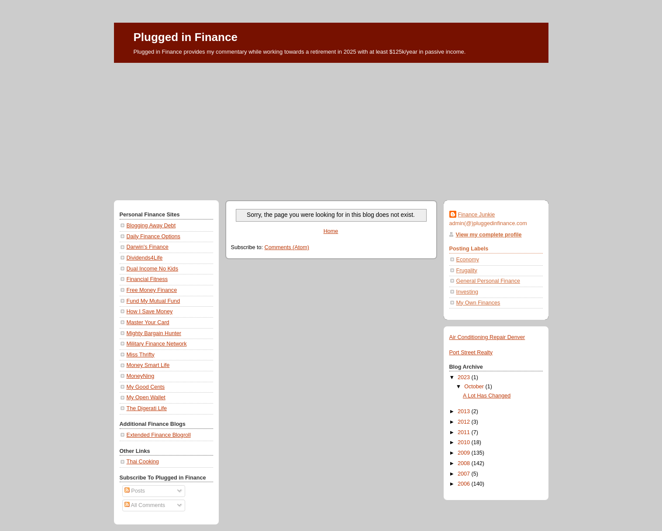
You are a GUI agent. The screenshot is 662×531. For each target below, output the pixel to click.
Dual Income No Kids (152, 269)
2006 (465, 484)
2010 (465, 442)
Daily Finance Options (153, 236)
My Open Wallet (146, 397)
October (474, 387)
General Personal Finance (488, 281)
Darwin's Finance (148, 247)
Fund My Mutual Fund (153, 301)
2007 (465, 474)
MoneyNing (141, 376)
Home (331, 231)
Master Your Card (148, 322)
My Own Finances (478, 303)
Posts (134, 491)
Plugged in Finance (186, 37)
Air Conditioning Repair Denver (487, 337)
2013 (465, 411)
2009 (465, 453)
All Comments (144, 505)
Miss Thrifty (141, 355)
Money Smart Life (148, 365)
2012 (465, 422)
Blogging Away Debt (151, 226)
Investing (467, 292)
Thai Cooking (143, 462)
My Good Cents (146, 387)
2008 (465, 463)
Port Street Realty (471, 352)
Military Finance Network (157, 344)
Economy (467, 260)
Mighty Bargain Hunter (154, 333)
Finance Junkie (476, 215)
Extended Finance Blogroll (159, 435)
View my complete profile (489, 235)
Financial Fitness (147, 279)
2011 (465, 432)
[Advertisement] (331, 128)
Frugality (466, 270)
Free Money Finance (152, 290)
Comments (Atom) (287, 247)
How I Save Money (150, 311)
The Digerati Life (147, 408)
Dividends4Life (145, 258)
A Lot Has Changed (486, 396)
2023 (465, 377)
